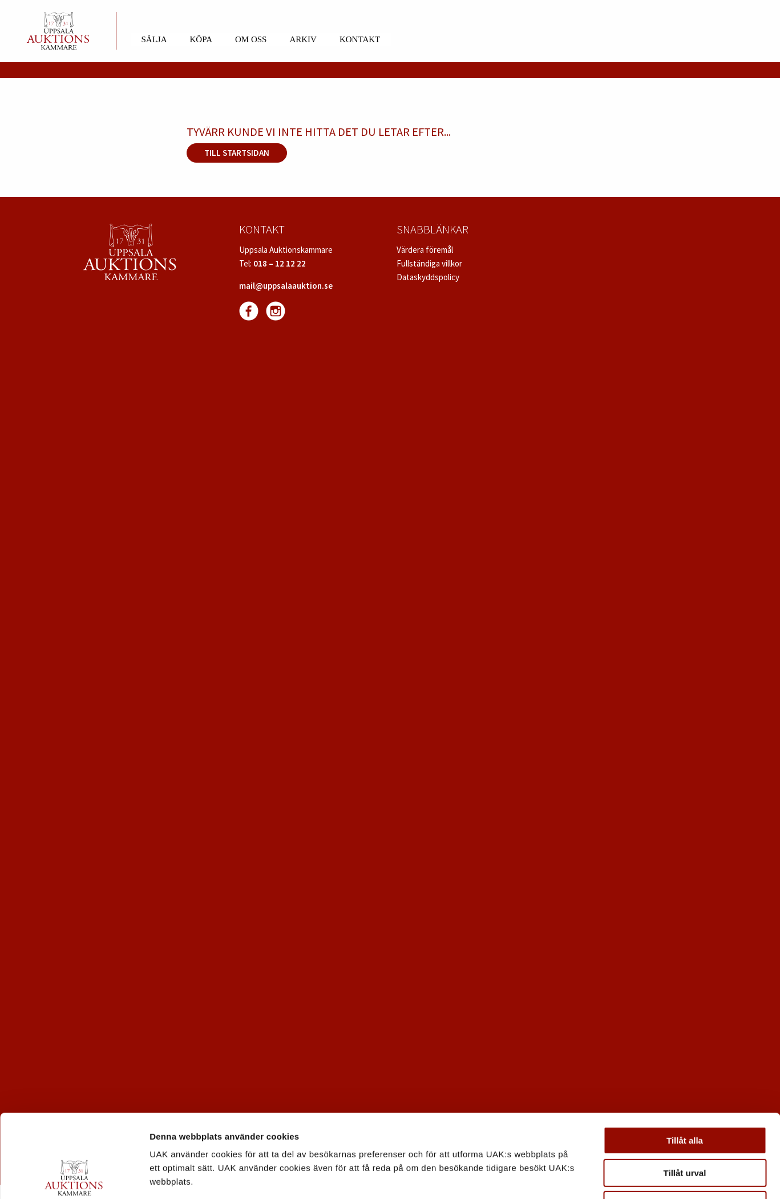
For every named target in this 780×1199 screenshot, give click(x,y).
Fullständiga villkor (429, 263)
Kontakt (360, 39)
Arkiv (303, 39)
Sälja (154, 39)
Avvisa (684, 1127)
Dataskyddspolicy (428, 277)
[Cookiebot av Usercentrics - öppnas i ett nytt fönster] (74, 1176)
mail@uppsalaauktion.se (286, 285)
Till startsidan (236, 152)
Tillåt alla (684, 1062)
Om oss (250, 39)
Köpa (201, 39)
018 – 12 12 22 (279, 263)
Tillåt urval (685, 1095)
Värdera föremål (425, 249)
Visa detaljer (620, 1176)
